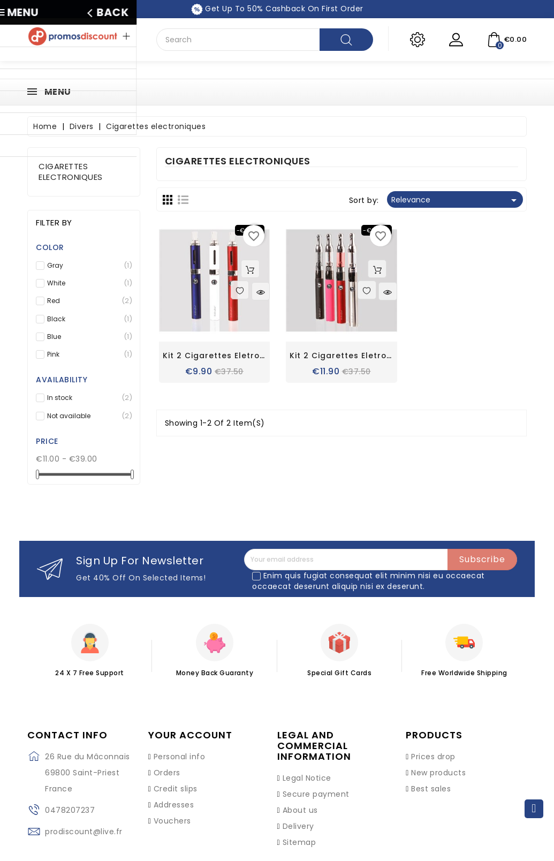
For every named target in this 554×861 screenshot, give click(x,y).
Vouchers (172, 820)
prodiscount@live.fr (84, 831)
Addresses (174, 804)
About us (300, 810)
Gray (87, 265)
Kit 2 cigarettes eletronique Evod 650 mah (254, 356)
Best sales (431, 788)
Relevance (455, 200)
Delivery (298, 826)
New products (438, 772)
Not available (87, 416)
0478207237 (70, 810)
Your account (190, 735)
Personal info (180, 756)
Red (87, 301)
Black (87, 319)
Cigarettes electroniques (71, 172)
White (87, 283)
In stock (87, 397)
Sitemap (299, 842)
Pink (87, 354)
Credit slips (176, 788)
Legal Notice (307, 778)
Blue (87, 336)
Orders (167, 772)
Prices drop (433, 756)
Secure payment (316, 794)
